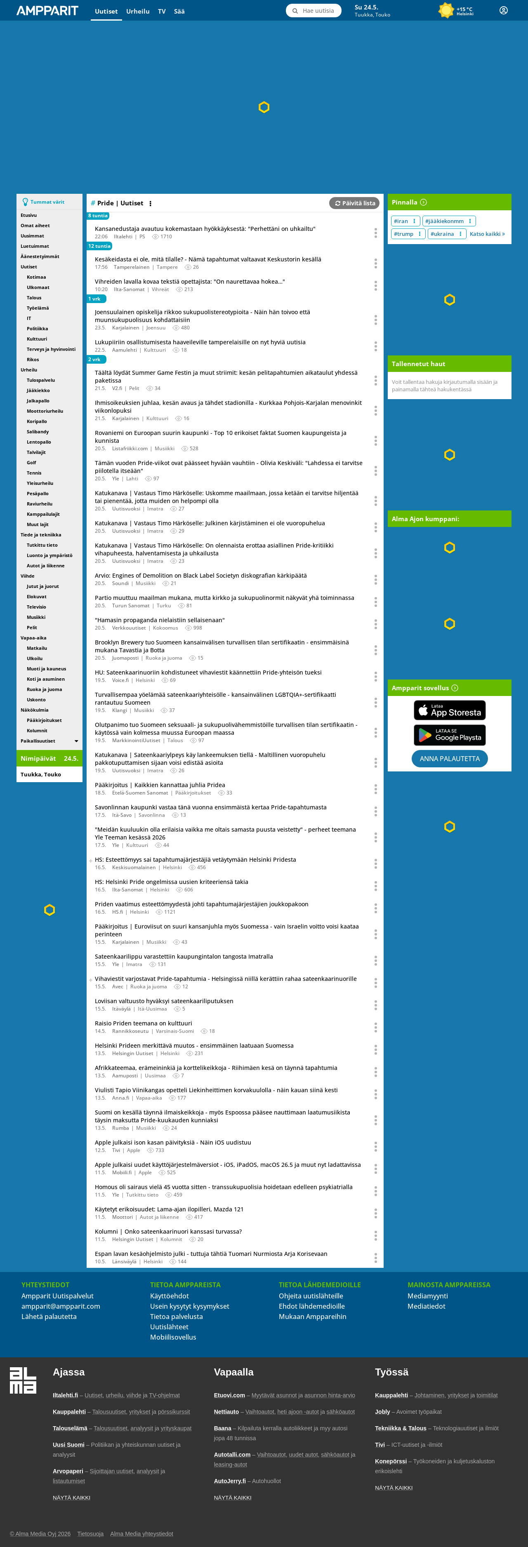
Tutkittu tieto (42, 545)
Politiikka (37, 328)
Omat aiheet (35, 225)
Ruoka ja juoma (44, 689)
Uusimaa (155, 1075)
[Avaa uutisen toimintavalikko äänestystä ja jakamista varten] (376, 233)
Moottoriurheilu (45, 411)
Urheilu (138, 11)
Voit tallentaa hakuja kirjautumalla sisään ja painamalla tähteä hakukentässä (444, 385)
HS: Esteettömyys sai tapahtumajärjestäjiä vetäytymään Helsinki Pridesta (195, 859)
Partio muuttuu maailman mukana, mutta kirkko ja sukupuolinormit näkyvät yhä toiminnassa (224, 598)
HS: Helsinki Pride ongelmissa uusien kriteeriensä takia (171, 882)
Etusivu (29, 215)
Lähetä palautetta (49, 1316)
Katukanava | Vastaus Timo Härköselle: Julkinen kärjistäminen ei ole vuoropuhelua (210, 523)
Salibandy (38, 431)
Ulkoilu (34, 658)
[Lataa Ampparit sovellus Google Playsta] (450, 735)
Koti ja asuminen (46, 679)
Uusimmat (32, 236)
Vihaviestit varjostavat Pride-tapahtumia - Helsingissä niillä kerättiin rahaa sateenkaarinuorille (226, 979)
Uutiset (106, 11)
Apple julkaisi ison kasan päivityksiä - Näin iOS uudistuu (173, 1142)
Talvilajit (36, 452)
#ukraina (442, 233)
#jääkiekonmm (444, 221)
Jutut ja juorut (43, 586)
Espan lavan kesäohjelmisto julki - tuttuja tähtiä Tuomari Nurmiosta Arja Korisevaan (211, 1254)
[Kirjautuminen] (503, 10)
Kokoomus (165, 627)
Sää (179, 11)
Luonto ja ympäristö (50, 555)
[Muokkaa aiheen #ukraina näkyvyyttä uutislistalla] (460, 234)
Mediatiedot (427, 1306)
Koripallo (37, 421)
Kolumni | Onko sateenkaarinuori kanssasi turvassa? (168, 1231)
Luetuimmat (35, 246)
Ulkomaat (38, 287)
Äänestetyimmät (40, 256)
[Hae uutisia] (313, 10)
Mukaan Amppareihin (312, 1316)
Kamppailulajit (43, 514)
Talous (34, 297)
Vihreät (160, 289)
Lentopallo (39, 442)
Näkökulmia (35, 710)
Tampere (167, 266)
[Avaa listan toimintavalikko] (151, 203)
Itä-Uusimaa (152, 1008)
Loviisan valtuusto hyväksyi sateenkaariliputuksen (164, 1001)
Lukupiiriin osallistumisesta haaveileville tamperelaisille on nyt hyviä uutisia (200, 342)
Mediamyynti (428, 1295)
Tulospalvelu (41, 380)
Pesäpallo (38, 493)
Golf (31, 462)
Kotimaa (36, 277)
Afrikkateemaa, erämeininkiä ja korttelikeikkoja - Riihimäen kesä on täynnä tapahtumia (216, 1068)
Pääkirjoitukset (44, 720)
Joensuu (156, 327)
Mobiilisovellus (173, 1337)
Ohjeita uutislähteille (311, 1295)
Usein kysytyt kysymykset (189, 1306)
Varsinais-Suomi (175, 1030)
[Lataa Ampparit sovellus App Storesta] (450, 710)
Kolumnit (37, 730)
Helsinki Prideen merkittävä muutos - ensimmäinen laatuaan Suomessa (194, 1045)
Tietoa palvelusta (176, 1316)
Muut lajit (38, 524)
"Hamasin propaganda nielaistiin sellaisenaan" (160, 620)
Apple (133, 1150)
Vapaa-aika (34, 638)
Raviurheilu (39, 504)
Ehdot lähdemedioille (312, 1306)
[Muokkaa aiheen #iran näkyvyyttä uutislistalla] (414, 221)
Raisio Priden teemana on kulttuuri (143, 1023)
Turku (164, 605)
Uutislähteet (169, 1326)
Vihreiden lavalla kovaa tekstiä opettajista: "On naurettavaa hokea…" (190, 281)
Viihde (28, 576)
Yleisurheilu (40, 483)
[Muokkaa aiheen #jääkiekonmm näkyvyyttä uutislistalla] (470, 221)
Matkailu (37, 648)
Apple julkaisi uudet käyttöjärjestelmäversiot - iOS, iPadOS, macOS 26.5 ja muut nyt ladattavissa (228, 1164)
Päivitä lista (355, 203)
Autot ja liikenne (46, 565)
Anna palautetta (450, 758)
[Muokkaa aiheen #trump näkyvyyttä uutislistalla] (419, 234)
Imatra (155, 508)
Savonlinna (152, 814)
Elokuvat (37, 596)
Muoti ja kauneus (46, 668)
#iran (401, 221)
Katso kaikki (487, 233)
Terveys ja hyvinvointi (51, 349)
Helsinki (145, 680)
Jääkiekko (38, 390)
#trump (403, 233)
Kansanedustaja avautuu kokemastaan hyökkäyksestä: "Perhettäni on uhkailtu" (205, 229)
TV (162, 11)
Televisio (36, 607)
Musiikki (36, 617)
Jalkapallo (38, 400)
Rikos (33, 359)
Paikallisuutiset (38, 741)
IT (29, 318)
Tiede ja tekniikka (41, 534)
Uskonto (36, 699)
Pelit (32, 627)
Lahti (132, 478)
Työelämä (38, 308)
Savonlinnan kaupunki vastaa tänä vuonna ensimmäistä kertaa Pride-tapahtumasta (211, 807)
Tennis (34, 473)
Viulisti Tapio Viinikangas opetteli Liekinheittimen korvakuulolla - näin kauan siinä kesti (216, 1090)
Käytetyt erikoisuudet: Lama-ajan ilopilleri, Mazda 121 (169, 1209)
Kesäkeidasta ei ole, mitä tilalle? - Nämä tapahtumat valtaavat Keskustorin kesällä (208, 259)
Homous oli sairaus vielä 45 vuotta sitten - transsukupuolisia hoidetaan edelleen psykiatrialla (224, 1187)
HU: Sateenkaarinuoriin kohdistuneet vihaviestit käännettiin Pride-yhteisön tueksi (208, 672)
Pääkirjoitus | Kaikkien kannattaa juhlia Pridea (160, 785)
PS (142, 236)
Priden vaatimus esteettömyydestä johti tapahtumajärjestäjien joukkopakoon (202, 904)
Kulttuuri (37, 339)
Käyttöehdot (169, 1295)
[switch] (76, 741)
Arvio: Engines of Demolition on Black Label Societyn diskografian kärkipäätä (201, 575)
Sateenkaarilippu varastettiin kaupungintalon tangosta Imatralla (184, 956)
